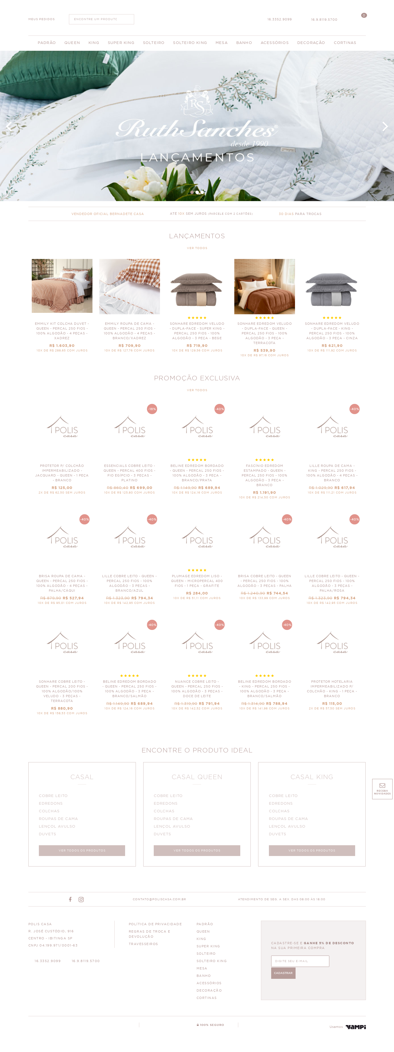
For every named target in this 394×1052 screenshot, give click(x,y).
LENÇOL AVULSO (58, 827)
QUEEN (203, 933)
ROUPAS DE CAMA (59, 820)
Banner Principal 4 (197, 126)
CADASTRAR (338, 962)
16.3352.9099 (279, 19)
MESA (202, 970)
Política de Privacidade (155, 926)
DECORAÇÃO (209, 992)
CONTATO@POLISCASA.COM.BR (159, 901)
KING (202, 941)
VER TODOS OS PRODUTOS (82, 851)
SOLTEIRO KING (212, 963)
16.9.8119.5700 (324, 19)
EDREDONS (52, 804)
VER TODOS (197, 248)
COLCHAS (50, 812)
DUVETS (48, 835)
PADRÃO (205, 926)
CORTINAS (207, 1000)
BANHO (204, 977)
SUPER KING (208, 948)
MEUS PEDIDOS (41, 19)
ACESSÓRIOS (209, 985)
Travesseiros (143, 946)
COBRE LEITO (54, 797)
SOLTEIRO (206, 955)
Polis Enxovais (197, 17)
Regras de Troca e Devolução (149, 936)
